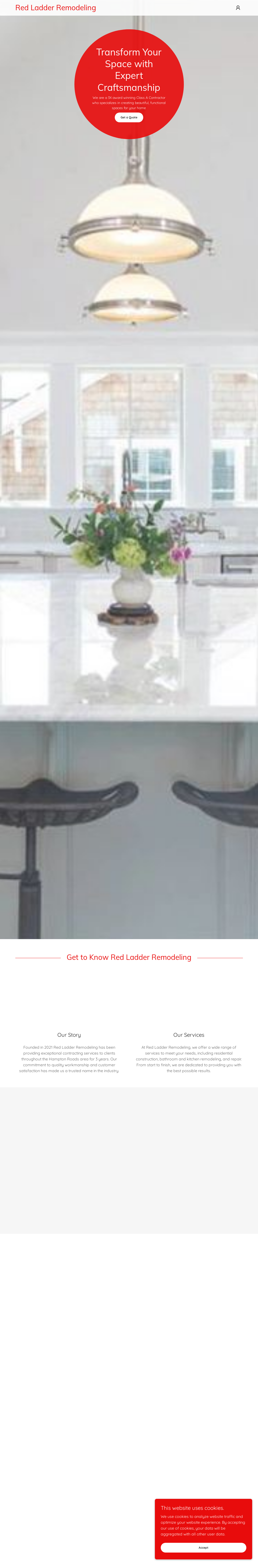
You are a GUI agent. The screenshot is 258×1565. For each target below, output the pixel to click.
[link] (96, 8)
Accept (203, 1547)
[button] (238, 8)
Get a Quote (129, 117)
